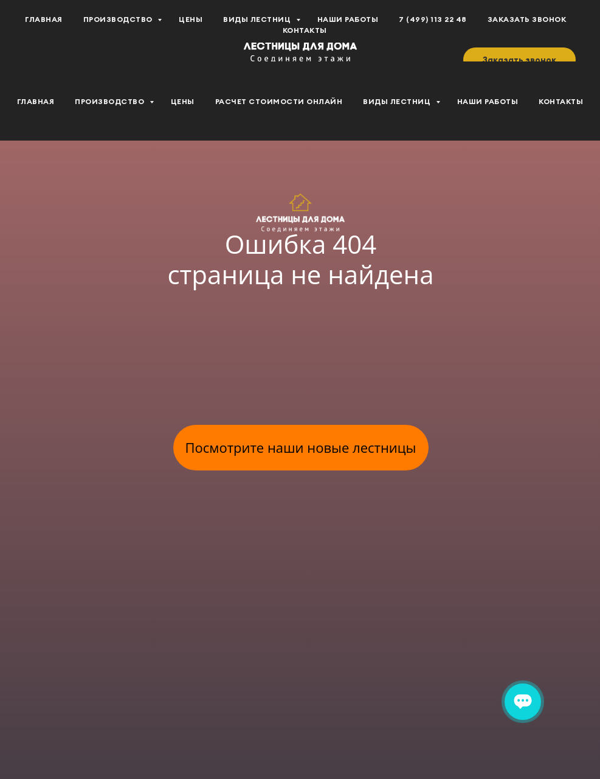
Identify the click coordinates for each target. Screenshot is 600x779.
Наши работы (488, 101)
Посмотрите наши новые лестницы (300, 447)
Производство (111, 101)
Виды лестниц (398, 101)
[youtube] (63, 31)
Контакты (561, 101)
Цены (183, 101)
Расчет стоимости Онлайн (279, 101)
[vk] (36, 31)
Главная (36, 101)
